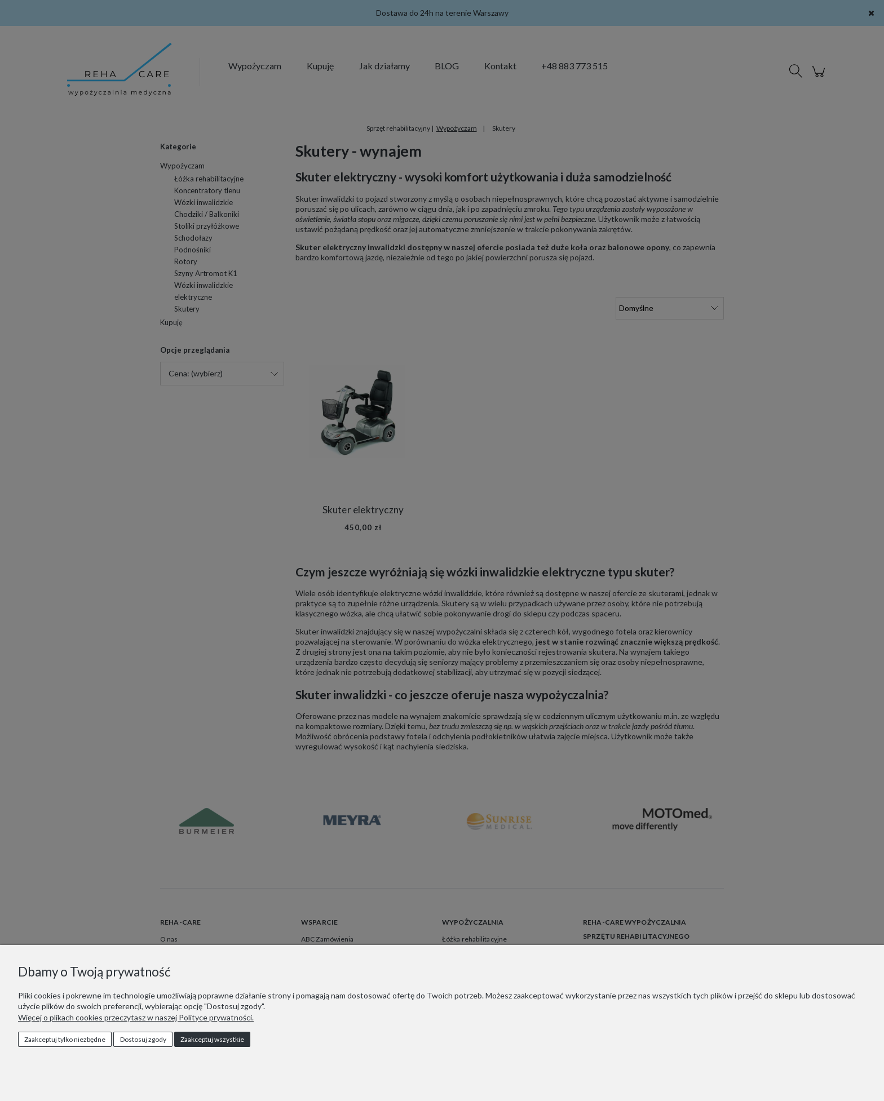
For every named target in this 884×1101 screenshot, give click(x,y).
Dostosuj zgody (143, 1039)
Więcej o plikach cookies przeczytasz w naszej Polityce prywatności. (136, 1017)
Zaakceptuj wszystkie (212, 1039)
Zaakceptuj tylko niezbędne (64, 1039)
